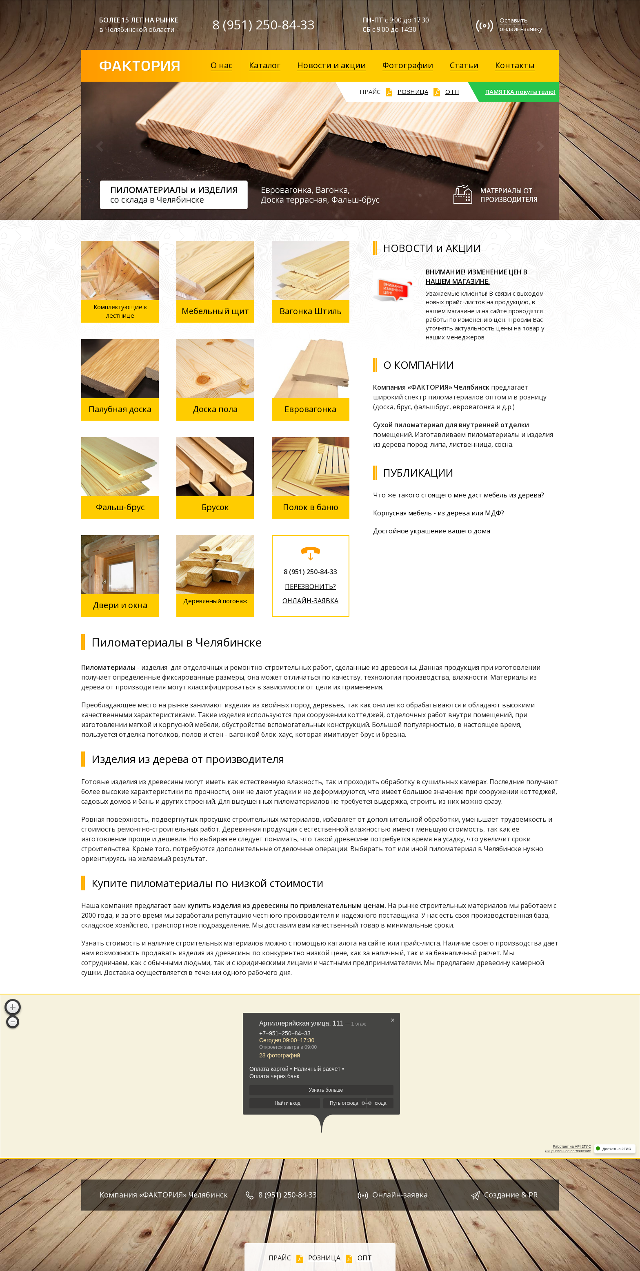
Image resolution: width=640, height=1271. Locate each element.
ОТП (452, 91)
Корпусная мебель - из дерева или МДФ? (438, 512)
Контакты (515, 65)
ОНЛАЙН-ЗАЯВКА (310, 600)
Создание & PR (511, 1195)
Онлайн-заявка (400, 1195)
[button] (100, 151)
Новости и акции (331, 65)
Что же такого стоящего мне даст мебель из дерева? (458, 495)
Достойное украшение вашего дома (431, 530)
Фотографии (407, 65)
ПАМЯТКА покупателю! (520, 91)
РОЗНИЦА (413, 91)
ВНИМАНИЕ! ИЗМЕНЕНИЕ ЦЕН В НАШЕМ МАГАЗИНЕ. (476, 277)
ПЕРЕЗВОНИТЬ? (310, 586)
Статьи (464, 65)
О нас (221, 65)
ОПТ (365, 1257)
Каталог (264, 65)
